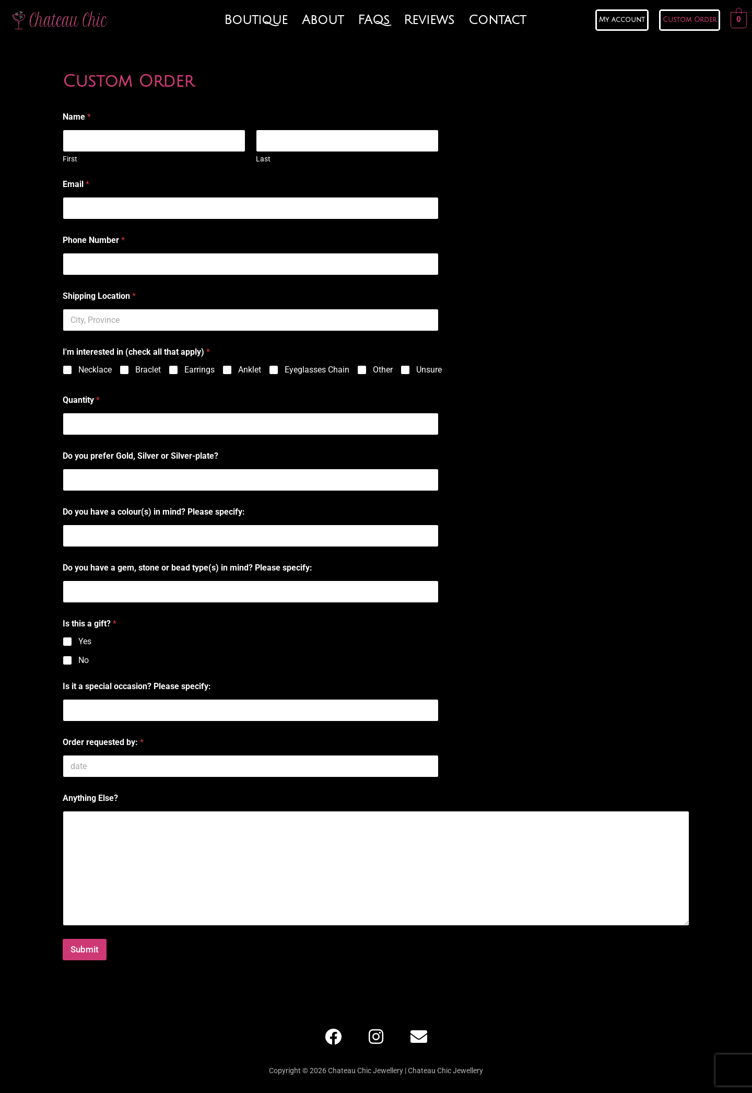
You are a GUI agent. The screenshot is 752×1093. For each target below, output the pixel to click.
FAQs (374, 20)
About (323, 20)
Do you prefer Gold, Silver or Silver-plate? (140, 456)
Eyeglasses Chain (317, 370)
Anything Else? (90, 798)
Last (263, 159)
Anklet (249, 370)
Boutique (256, 20)
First (70, 159)
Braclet (148, 370)
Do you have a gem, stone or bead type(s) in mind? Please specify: (187, 568)
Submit (84, 949)
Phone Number (94, 240)
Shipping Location (99, 296)
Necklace (95, 370)
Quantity (81, 400)
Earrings (199, 370)
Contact (497, 20)
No (83, 660)
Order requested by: (103, 742)
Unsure (429, 370)
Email (76, 184)
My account (622, 20)
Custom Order (689, 20)
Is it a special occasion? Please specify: (137, 686)
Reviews (429, 20)
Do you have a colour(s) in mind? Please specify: (154, 512)
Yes (84, 641)
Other (383, 370)
